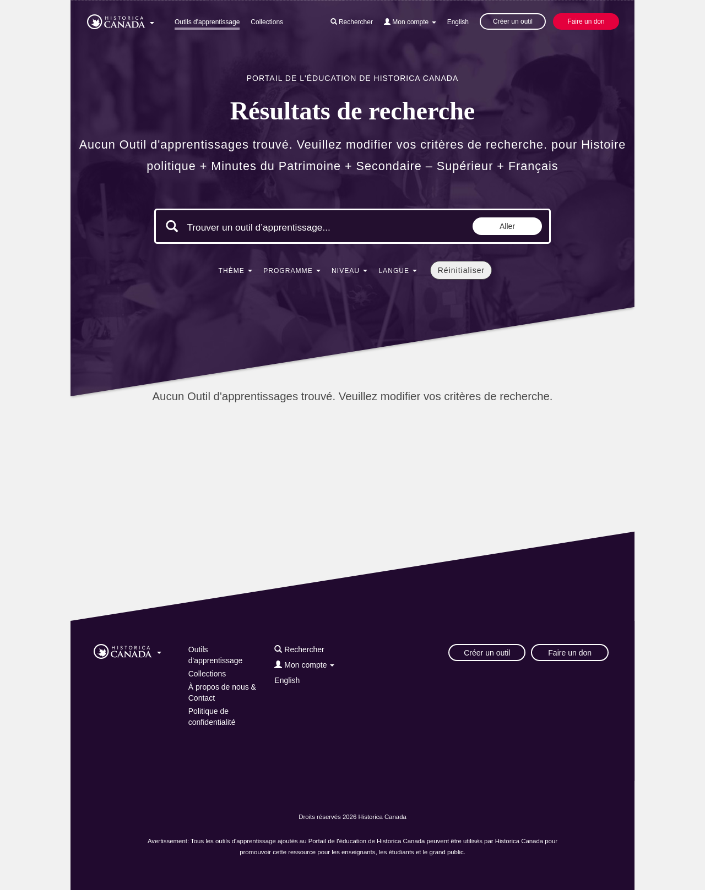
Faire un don (585, 21)
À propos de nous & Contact (222, 692)
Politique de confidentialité (212, 717)
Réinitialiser (461, 270)
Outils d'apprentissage (207, 22)
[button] (120, 20)
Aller (507, 226)
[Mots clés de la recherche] (280, 227)
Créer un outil (513, 21)
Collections (267, 22)
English (458, 22)
